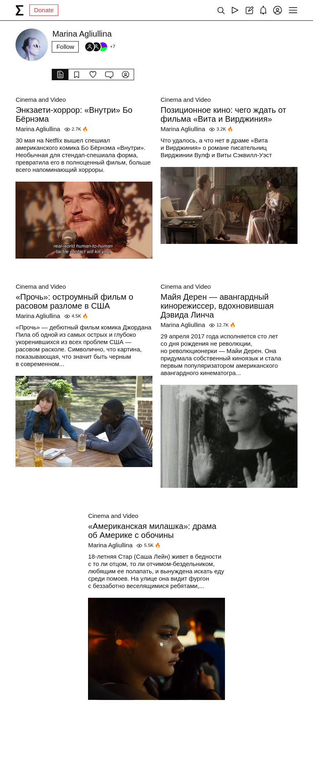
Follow (65, 46)
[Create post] (249, 10)
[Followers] (99, 47)
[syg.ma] (19, 10)
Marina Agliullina (37, 128)
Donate (43, 10)
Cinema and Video (40, 99)
